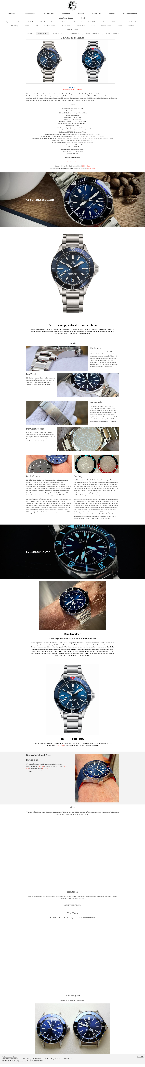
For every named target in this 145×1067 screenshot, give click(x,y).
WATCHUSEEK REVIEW (72, 905)
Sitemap (14, 1057)
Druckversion (7, 1057)
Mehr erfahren (33, 772)
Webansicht (140, 1057)
